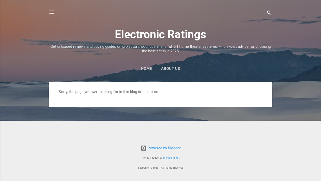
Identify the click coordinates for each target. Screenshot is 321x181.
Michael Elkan (171, 157)
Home (146, 68)
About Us (170, 68)
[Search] (269, 13)
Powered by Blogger (161, 148)
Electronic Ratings (160, 34)
